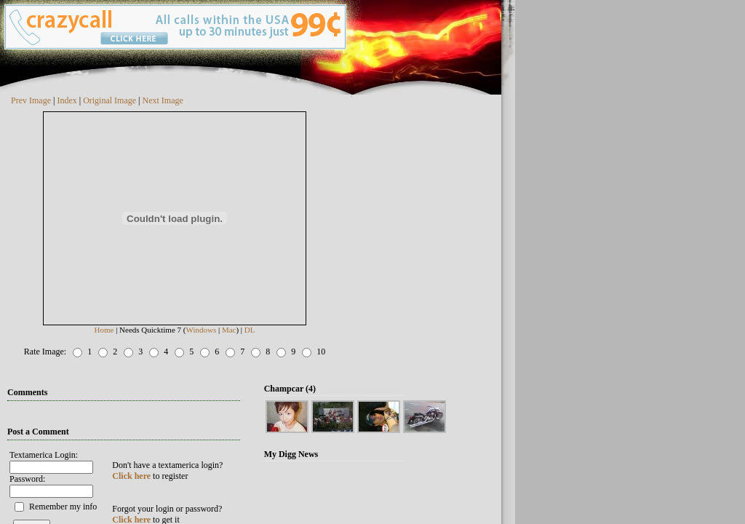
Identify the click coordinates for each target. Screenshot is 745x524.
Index (66, 100)
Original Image (109, 100)
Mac (229, 329)
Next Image (163, 100)
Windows (201, 329)
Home (104, 329)
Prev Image (31, 100)
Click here (131, 476)
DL (249, 329)
